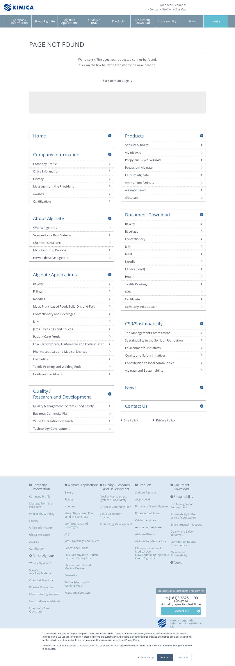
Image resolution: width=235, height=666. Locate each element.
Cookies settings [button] (146, 657)
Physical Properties (41, 587)
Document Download (147, 215)
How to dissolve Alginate (50, 258)
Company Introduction (141, 307)
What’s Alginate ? (45, 228)
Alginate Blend (135, 190)
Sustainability (183, 497)
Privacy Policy (165, 420)
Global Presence (39, 534)
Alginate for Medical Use (150, 541)
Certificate (132, 299)
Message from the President (53, 186)
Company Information (56, 154)
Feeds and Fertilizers (48, 374)
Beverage (131, 232)
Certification (42, 201)
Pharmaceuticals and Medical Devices (60, 352)
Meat (128, 254)
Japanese (166, 5)
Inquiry (215, 21)
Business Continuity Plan (51, 414)
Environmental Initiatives (143, 348)
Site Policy (131, 420)
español (180, 5)
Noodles (39, 299)
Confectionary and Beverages (54, 314)
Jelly (36, 322)
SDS (128, 292)
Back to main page (115, 81)
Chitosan (131, 198)
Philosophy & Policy (41, 513)
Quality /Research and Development (62, 394)
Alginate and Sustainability (144, 370)
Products (134, 136)
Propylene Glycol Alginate (143, 160)
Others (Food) (135, 269)
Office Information (46, 171)
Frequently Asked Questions (40, 609)
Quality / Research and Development (116, 487)
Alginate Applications (55, 274)
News (130, 387)
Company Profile (160, 9)
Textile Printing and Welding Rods (57, 367)
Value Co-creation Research (53, 421)
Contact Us (136, 406)
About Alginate (48, 218)
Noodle (130, 262)
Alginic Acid (133, 153)
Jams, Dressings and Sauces (53, 329)
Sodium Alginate (137, 145)
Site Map (180, 9)
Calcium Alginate (137, 175)
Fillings (38, 291)
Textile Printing (136, 284)
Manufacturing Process (49, 250)
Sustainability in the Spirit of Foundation (154, 340)
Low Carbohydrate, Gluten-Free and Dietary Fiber (68, 344)
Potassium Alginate (139, 168)
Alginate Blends (145, 534)
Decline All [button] (183, 657)
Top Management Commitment (147, 333)
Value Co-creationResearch (111, 515)
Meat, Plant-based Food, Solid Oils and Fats (64, 306)
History (38, 179)
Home (39, 136)
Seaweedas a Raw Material (40, 571)
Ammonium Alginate (139, 183)
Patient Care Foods (46, 337)
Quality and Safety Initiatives (145, 355)
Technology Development (51, 429)
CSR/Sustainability (144, 323)
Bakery (38, 284)
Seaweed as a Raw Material (52, 235)
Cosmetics (40, 359)
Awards (38, 194)
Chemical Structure (47, 243)
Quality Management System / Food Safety (63, 406)
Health (130, 277)
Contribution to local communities (150, 363)
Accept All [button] (165, 657)
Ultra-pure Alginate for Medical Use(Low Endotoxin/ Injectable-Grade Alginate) (152, 553)
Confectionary (135, 239)
